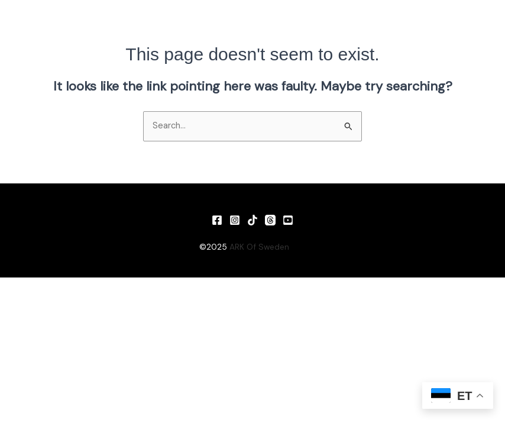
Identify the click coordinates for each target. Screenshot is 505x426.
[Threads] (270, 220)
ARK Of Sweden (259, 246)
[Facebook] (217, 220)
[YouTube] (288, 220)
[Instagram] (234, 220)
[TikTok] (252, 220)
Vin (300, 246)
